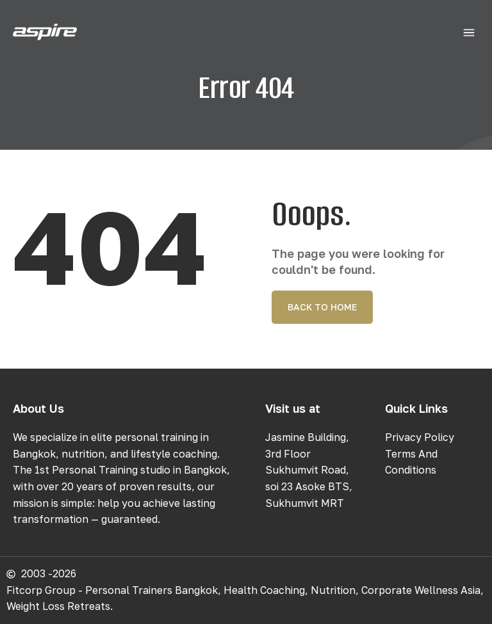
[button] (468, 33)
